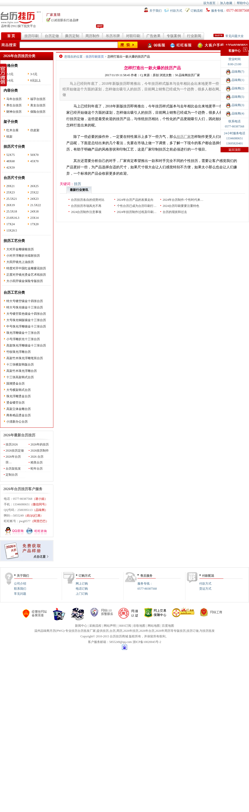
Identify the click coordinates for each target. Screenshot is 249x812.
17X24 (10, 224)
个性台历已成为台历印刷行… (137, 206)
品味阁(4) (234, 113)
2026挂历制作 (39, 450)
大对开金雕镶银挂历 (20, 249)
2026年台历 (146, 631)
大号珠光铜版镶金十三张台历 (26, 320)
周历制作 (92, 36)
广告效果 (153, 36)
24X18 (34, 211)
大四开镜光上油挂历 (20, 262)
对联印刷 (133, 36)
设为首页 (209, 3)
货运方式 (205, 588)
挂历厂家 (184, 137)
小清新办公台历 (17, 421)
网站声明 (110, 625)
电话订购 (82, 588)
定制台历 (12, 474)
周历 (119, 631)
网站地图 (154, 625)
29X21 (10, 186)
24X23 (34, 199)
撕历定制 (72, 36)
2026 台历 (36, 456)
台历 (113, 631)
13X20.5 (11, 230)
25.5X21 (11, 199)
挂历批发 (209, 631)
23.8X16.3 (12, 218)
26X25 (34, 186)
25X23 (10, 192)
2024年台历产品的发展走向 (135, 200)
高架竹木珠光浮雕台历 (21, 371)
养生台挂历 (14, 105)
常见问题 (20, 593)
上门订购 (82, 593)
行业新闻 (194, 36)
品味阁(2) (234, 88)
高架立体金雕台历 (18, 409)
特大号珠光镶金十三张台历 (24, 307)
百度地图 (168, 625)
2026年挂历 (130, 631)
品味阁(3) (234, 105)
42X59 (10, 167)
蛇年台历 (36, 468)
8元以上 (35, 80)
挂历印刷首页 (95, 56)
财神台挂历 (14, 111)
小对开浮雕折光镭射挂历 (23, 255)
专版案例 (174, 36)
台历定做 (52, 36)
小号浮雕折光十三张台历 (23, 339)
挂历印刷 (31, 36)
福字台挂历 (37, 99)
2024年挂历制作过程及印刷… (137, 212)
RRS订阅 (125, 625)
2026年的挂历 (39, 444)
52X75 (10, 155)
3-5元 (33, 74)
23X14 (34, 218)
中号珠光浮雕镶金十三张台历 (26, 326)
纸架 (9, 136)
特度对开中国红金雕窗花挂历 (26, 268)
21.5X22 (35, 205)
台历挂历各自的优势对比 (87, 200)
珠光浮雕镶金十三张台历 (23, 333)
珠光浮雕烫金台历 (18, 396)
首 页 (11, 36)
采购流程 (95, 625)
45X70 (34, 161)
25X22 (34, 192)
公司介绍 (20, 583)
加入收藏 (226, 3)
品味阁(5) (234, 96)
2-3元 (9, 74)
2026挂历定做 (15, 450)
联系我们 (20, 588)
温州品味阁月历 (45, 631)
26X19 (10, 205)
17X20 (34, 224)
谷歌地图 (139, 625)
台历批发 (83, 631)
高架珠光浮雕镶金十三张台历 (26, 345)
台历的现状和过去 (175, 212)
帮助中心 (243, 3)
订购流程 (197, 10)
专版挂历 (180, 631)
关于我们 (155, 10)
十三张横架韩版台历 (20, 364)
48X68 (10, 161)
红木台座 (12, 130)
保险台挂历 (37, 111)
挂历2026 (12, 444)
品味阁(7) (234, 71)
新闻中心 (81, 625)
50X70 (34, 155)
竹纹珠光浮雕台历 (18, 352)
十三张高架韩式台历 (20, 377)
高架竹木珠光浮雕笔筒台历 (24, 358)
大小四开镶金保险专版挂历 (24, 281)
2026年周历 (162, 631)
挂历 (106, 631)
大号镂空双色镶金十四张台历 (26, 314)
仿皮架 (34, 130)
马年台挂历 (14, 99)
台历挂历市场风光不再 (86, 206)
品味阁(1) (234, 80)
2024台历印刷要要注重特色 (181, 206)
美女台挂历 (37, 105)
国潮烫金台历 (15, 383)
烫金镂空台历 (15, 402)
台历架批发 (13, 468)
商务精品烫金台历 (18, 415)
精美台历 (36, 462)
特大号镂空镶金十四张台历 (24, 301)
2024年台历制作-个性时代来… (183, 200)
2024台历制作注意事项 (86, 212)
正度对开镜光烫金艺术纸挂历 (26, 274)
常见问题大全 (228, 36)
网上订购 (82, 583)
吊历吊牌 (113, 36)
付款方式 (176, 10)
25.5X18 (11, 211)
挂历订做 (192, 631)
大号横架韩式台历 (18, 390)
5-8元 (9, 80)
